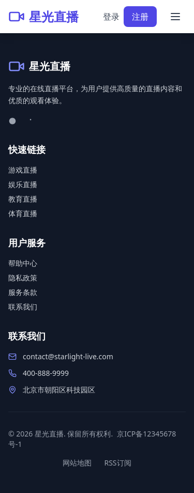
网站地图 (77, 463)
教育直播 (22, 199)
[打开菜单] (175, 16)
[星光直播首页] (43, 16)
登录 (111, 16)
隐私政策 (22, 278)
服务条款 (22, 292)
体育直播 (22, 213)
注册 (140, 16)
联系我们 (22, 307)
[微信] (32, 120)
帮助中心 (22, 263)
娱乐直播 (22, 184)
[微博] (13, 120)
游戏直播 (22, 170)
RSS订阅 (117, 463)
